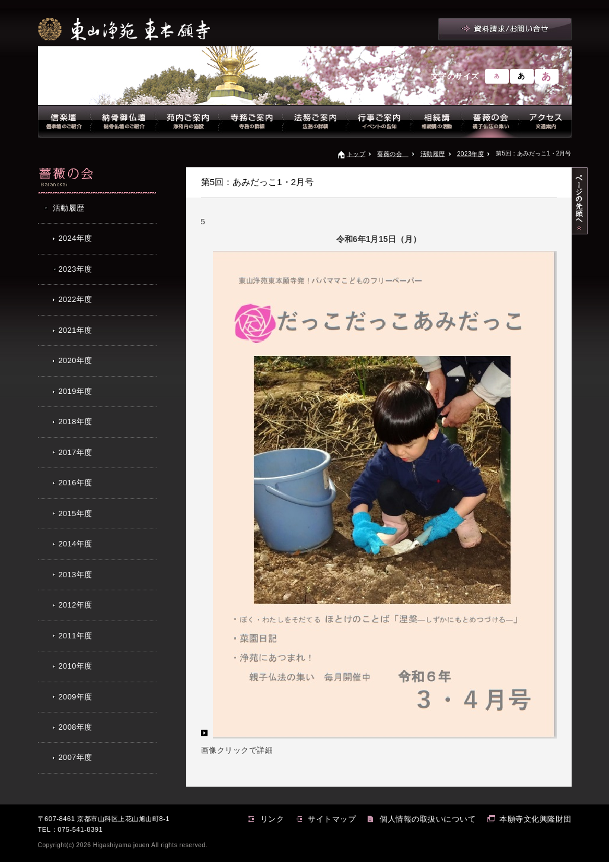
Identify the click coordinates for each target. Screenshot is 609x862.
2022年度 (76, 299)
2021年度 (76, 330)
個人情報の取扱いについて (428, 819)
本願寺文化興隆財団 (535, 819)
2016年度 (76, 482)
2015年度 (76, 513)
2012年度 (76, 604)
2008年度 (76, 727)
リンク (272, 819)
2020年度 (76, 360)
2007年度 (76, 757)
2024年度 (76, 238)
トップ (356, 154)
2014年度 (76, 543)
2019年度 (76, 391)
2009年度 (76, 696)
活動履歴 (432, 154)
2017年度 (76, 452)
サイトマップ (332, 819)
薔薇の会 (393, 154)
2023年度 (470, 154)
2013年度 (76, 574)
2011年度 (76, 635)
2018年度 (76, 421)
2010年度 (76, 665)
